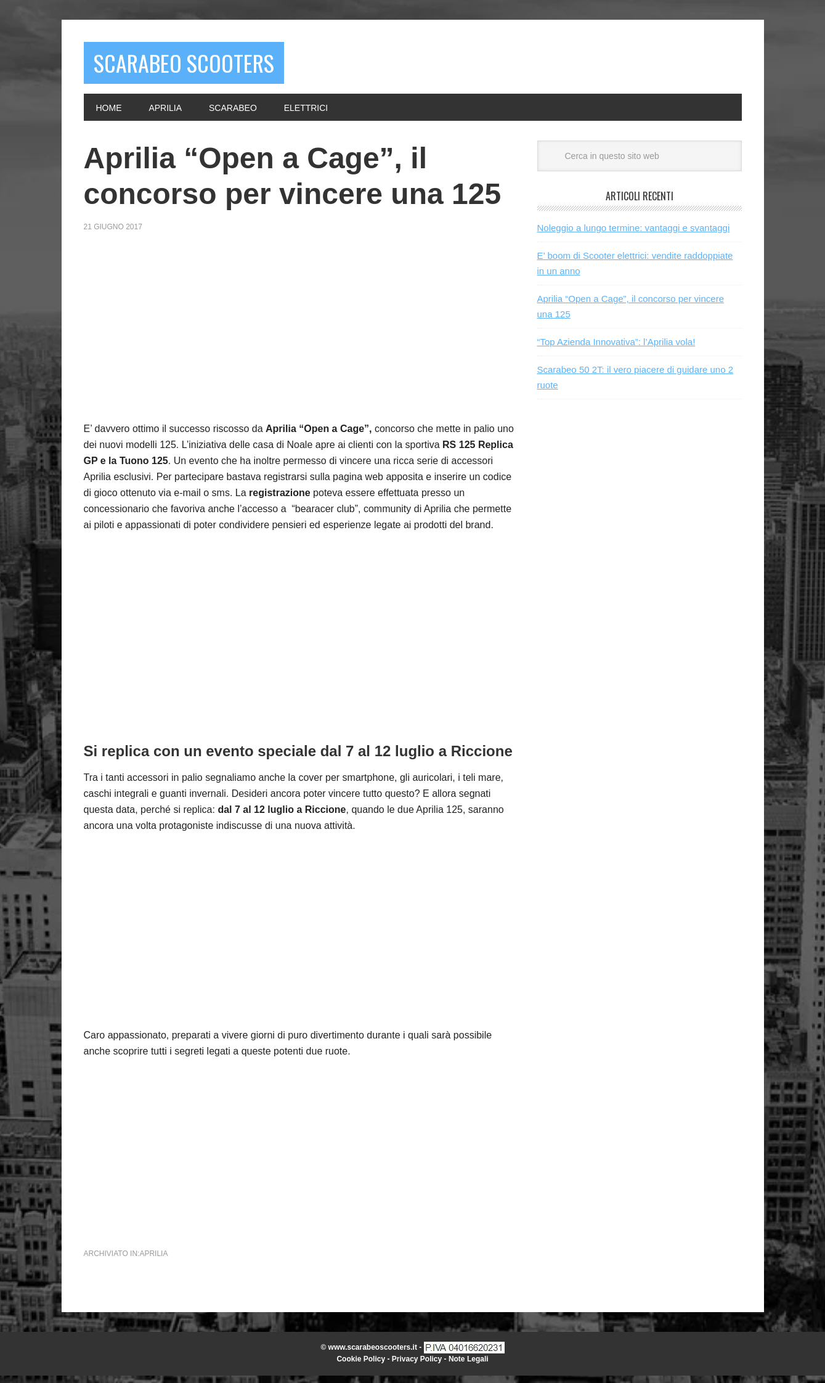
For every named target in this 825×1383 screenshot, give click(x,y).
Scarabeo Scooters (212, 66)
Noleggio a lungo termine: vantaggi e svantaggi (633, 235)
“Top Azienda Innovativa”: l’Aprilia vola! (616, 349)
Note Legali (469, 1366)
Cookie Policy (360, 1366)
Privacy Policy (417, 1366)
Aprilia (153, 1261)
